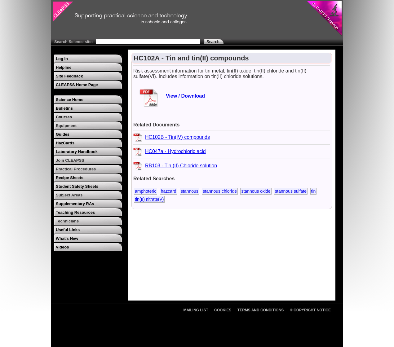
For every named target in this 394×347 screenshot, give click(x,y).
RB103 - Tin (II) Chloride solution (181, 165)
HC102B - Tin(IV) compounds (177, 137)
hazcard (168, 191)
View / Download (185, 96)
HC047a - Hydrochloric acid (175, 151)
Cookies (222, 310)
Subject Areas (69, 195)
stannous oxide (255, 191)
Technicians (67, 221)
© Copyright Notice (310, 310)
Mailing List (196, 310)
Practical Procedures (76, 169)
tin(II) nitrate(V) (149, 199)
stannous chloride (220, 191)
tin (313, 191)
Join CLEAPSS (70, 160)
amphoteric (145, 191)
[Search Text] (148, 41)
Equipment (66, 125)
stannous (189, 191)
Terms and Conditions (260, 310)
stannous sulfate (291, 191)
